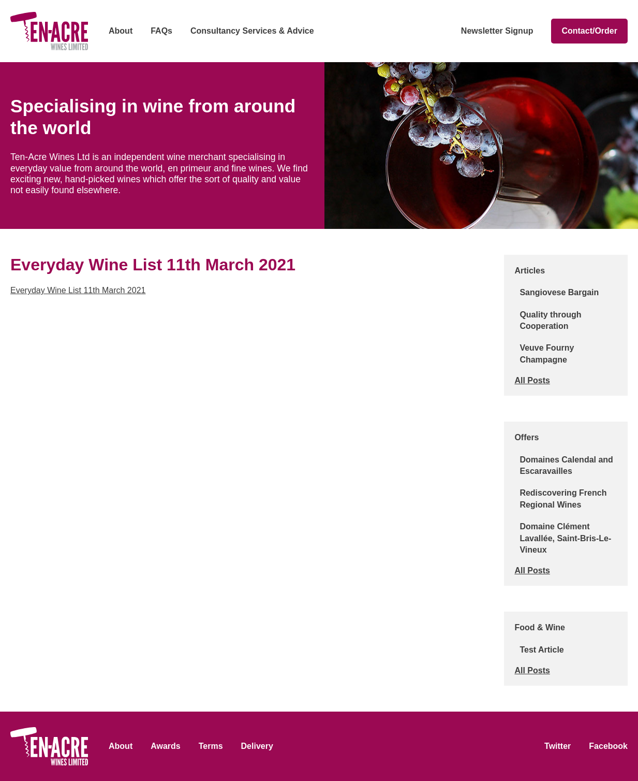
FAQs (161, 30)
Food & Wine (539, 627)
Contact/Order (589, 30)
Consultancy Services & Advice (252, 30)
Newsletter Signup (497, 30)
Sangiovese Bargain (559, 292)
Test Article (541, 649)
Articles (529, 270)
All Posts (532, 380)
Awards (166, 746)
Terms (211, 746)
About (120, 30)
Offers (526, 437)
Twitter (557, 746)
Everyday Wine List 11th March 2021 (77, 290)
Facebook (608, 746)
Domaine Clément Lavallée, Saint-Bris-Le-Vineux (565, 538)
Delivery (257, 746)
